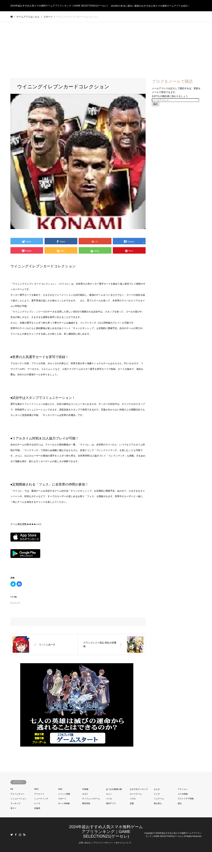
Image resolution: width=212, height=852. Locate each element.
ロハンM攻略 (64, 803)
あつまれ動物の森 (114, 789)
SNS (60, 789)
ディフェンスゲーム (91, 798)
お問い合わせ (85, 843)
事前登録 (86, 803)
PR (11, 789)
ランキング (15, 803)
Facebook (16, 834)
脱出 (180, 803)
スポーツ (62, 798)
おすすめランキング (139, 789)
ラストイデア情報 (186, 798)
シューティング (41, 798)
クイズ (157, 794)
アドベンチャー (17, 794)
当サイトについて (123, 843)
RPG (36, 789)
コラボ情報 (183, 794)
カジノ (109, 794)
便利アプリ (111, 803)
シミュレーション (18, 798)
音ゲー (13, 808)
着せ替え (158, 803)
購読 (155, 104)
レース (37, 803)
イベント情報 (64, 794)
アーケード (39, 794)
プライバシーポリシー (103, 843)
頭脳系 (37, 808)
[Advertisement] (106, 47)
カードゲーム (136, 794)
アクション (183, 789)
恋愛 (132, 803)
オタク (85, 794)
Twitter (11, 834)
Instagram (20, 834)
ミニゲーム (159, 798)
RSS (24, 834)
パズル (133, 798)
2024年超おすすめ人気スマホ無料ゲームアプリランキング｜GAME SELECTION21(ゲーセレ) (106, 831)
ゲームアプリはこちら (28, 16)
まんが (157, 789)
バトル (109, 798)
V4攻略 (85, 789)
